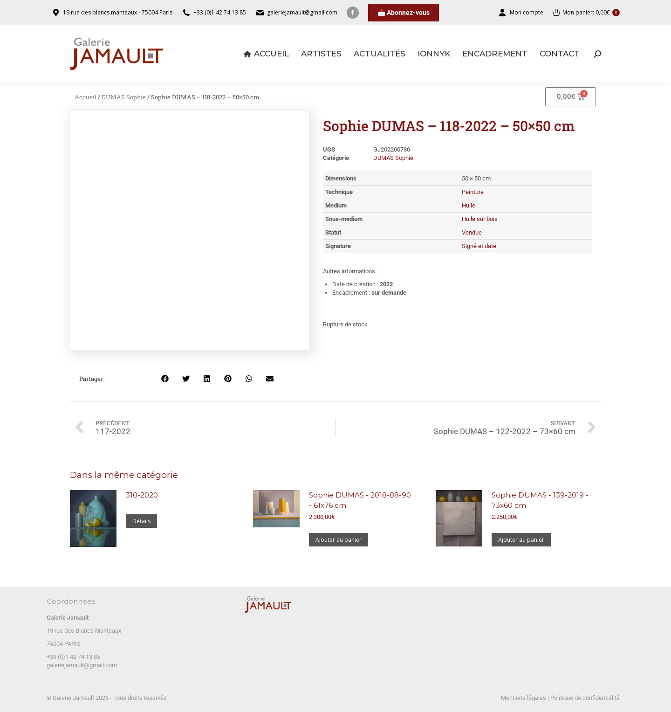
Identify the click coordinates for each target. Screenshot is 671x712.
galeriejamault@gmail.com (82, 665)
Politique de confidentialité (585, 697)
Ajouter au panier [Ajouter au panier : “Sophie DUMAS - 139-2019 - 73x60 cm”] (521, 540)
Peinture (473, 191)
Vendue (472, 232)
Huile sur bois (480, 218)
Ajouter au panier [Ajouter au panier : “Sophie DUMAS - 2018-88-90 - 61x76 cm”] (338, 540)
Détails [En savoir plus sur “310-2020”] (141, 521)
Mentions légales (523, 697)
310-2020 (142, 495)
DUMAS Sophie (124, 97)
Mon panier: (586, 12)
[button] (165, 378)
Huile (468, 205)
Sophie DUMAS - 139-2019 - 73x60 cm (540, 500)
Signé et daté (479, 245)
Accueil (85, 97)
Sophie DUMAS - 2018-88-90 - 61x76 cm (360, 500)
